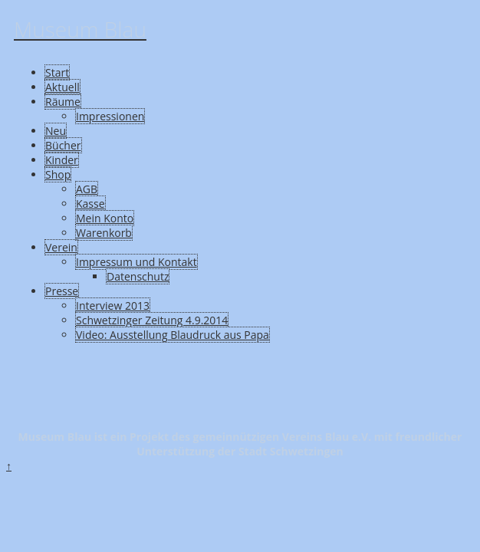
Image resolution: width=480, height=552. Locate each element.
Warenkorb (104, 232)
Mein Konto (104, 218)
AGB (86, 189)
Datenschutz (138, 276)
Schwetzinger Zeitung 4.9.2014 (152, 320)
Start (57, 72)
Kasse (90, 203)
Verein (61, 247)
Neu (55, 130)
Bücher (63, 145)
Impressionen (110, 116)
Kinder (61, 160)
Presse (61, 291)
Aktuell (62, 87)
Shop (58, 174)
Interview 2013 (113, 305)
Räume (63, 101)
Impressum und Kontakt (136, 262)
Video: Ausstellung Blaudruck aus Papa (172, 334)
